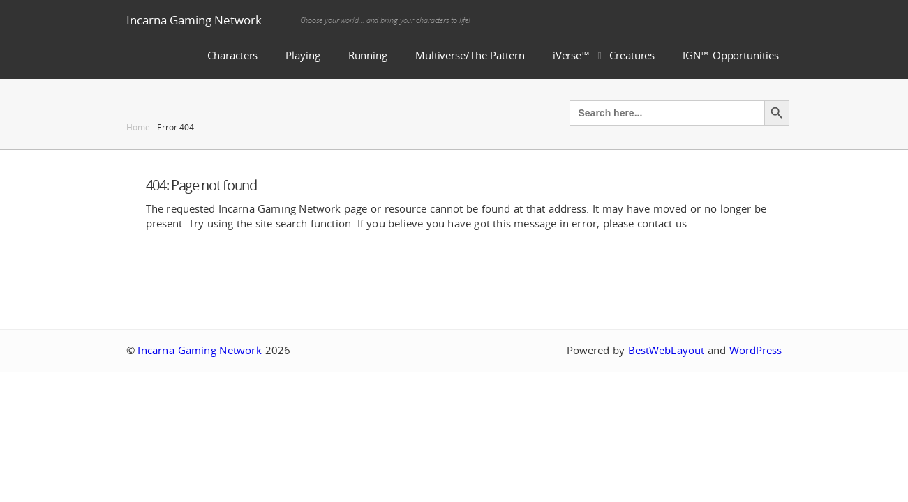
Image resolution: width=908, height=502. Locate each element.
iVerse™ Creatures (604, 55)
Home (138, 126)
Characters (232, 55)
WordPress (755, 350)
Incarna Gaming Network (194, 20)
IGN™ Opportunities (730, 55)
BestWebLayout (666, 350)
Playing (302, 55)
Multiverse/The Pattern (470, 55)
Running (367, 55)
